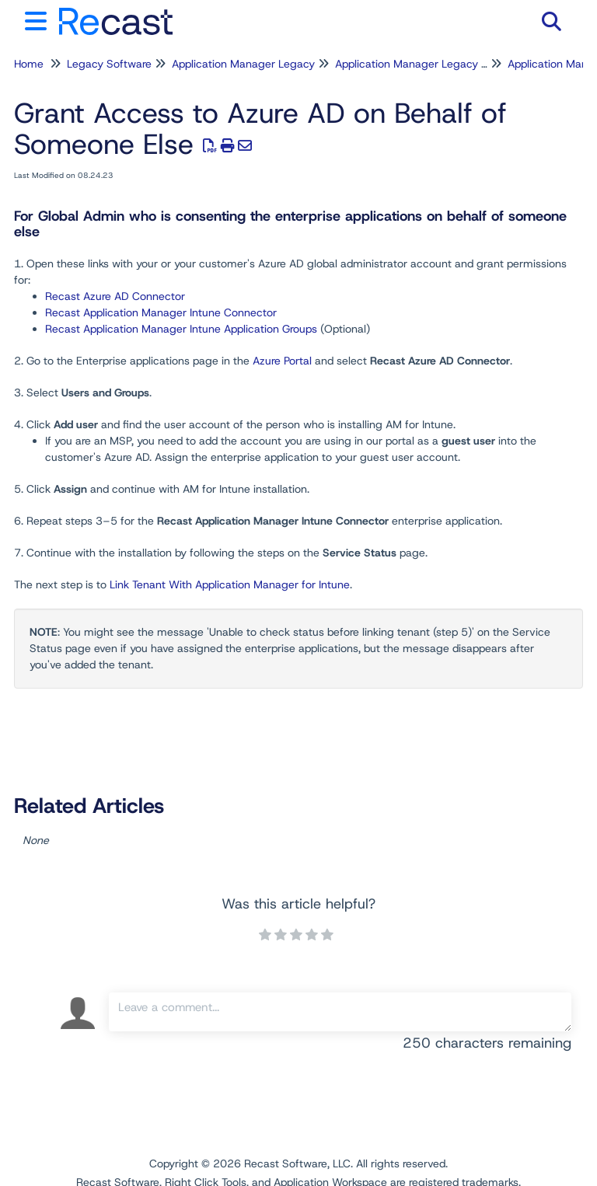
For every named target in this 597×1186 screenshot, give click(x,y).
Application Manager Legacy (243, 64)
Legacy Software (109, 64)
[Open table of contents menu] (38, 19)
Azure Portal (282, 361)
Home (29, 64)
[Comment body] (340, 1011)
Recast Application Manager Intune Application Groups (181, 329)
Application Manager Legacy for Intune (432, 64)
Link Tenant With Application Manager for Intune (230, 584)
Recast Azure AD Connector (115, 296)
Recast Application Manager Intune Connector (161, 312)
